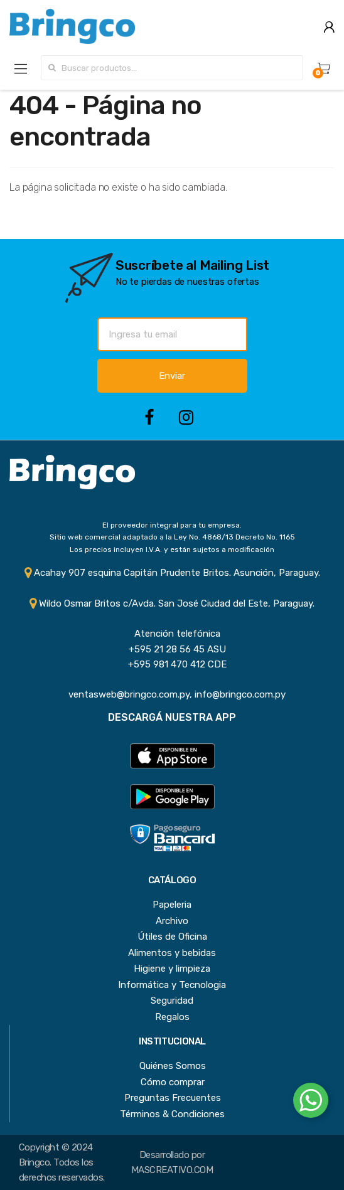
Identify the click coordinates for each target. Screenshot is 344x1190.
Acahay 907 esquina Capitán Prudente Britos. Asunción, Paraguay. (172, 572)
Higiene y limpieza (172, 968)
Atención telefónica (172, 633)
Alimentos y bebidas (172, 953)
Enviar (172, 375)
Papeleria (172, 904)
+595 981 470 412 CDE (172, 664)
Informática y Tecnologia (172, 985)
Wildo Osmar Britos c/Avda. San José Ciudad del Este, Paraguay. (172, 603)
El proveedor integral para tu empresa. (172, 525)
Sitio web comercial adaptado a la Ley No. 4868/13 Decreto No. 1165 (172, 537)
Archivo (172, 921)
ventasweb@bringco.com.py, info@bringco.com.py (172, 694)
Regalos (172, 1017)
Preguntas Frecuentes (172, 1097)
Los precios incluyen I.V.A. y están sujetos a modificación (172, 549)
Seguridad (172, 1000)
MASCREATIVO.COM (172, 1170)
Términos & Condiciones (172, 1114)
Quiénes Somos (172, 1065)
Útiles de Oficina (172, 936)
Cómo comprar (173, 1082)
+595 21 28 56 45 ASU (172, 649)
